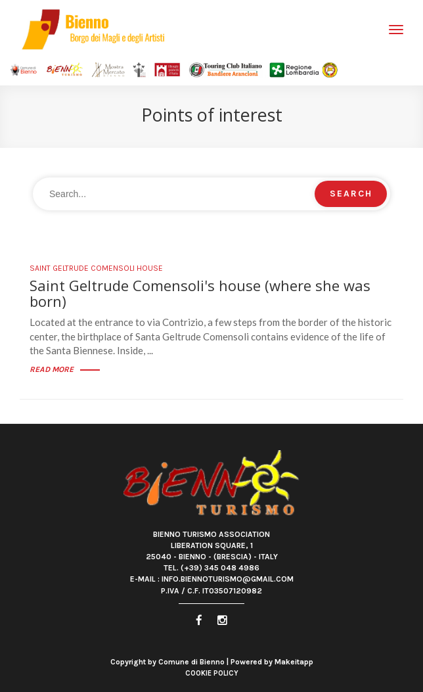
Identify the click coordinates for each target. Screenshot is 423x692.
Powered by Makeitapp (272, 661)
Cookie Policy (211, 673)
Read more (65, 369)
